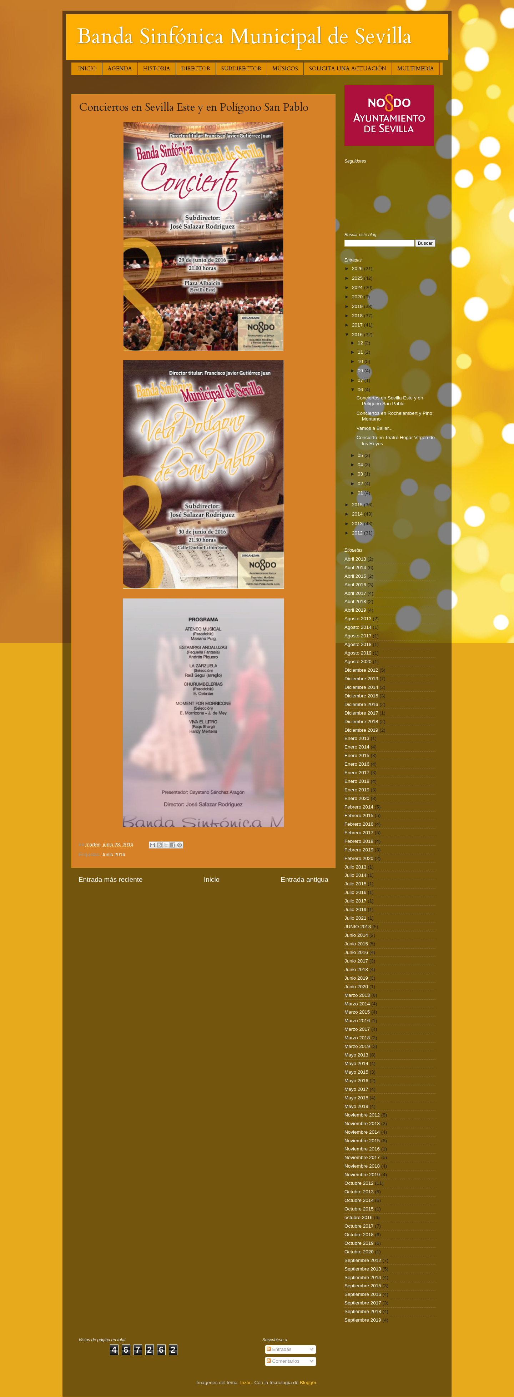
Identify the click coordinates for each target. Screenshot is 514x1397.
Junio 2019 (356, 978)
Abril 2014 (355, 567)
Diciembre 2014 (361, 687)
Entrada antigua (304, 879)
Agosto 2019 (358, 653)
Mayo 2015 (356, 1072)
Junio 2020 (356, 986)
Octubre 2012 (359, 1183)
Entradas (279, 1349)
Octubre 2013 (359, 1191)
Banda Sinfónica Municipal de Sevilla (244, 36)
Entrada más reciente (111, 879)
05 (361, 455)
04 (361, 464)
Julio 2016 (355, 892)
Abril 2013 (355, 559)
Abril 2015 (355, 576)
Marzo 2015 (357, 1012)
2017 (358, 325)
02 (361, 483)
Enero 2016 (356, 764)
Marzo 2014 (357, 1003)
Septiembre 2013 (362, 1269)
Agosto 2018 (358, 644)
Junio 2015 (356, 943)
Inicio (212, 879)
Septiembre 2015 (362, 1285)
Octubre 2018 (359, 1234)
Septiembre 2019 (362, 1320)
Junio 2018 (356, 969)
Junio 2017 (356, 961)
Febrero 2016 (358, 824)
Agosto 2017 (358, 635)
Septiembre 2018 (362, 1311)
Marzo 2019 (357, 1046)
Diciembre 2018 (361, 721)
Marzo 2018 (357, 1037)
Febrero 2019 (358, 849)
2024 (358, 287)
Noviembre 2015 (362, 1140)
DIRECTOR (195, 68)
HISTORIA (156, 68)
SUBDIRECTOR (241, 68)
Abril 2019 (355, 610)
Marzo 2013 (357, 995)
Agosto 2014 (358, 627)
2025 (358, 278)
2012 (358, 533)
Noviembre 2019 (362, 1174)
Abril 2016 (355, 584)
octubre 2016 (358, 1217)
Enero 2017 (356, 772)
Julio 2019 (355, 909)
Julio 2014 (355, 875)
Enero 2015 (356, 755)
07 (361, 380)
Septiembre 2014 (362, 1277)
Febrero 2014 (358, 807)
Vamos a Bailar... (375, 428)
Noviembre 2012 (362, 1115)
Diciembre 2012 (361, 670)
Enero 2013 (356, 738)
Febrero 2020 (358, 858)
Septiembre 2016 (362, 1294)
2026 (358, 268)
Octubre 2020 (359, 1251)
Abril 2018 (355, 601)
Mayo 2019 (356, 1106)
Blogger (308, 1382)
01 (361, 493)
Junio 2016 (113, 854)
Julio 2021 (355, 918)
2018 (358, 315)
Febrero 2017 (358, 832)
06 (361, 389)
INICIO (87, 68)
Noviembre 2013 (362, 1123)
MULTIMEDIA (415, 68)
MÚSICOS (285, 68)
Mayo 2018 (356, 1097)
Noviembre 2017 (362, 1157)
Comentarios (283, 1361)
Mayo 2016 (356, 1080)
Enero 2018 (356, 781)
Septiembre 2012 (362, 1260)
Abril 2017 (355, 593)
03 (361, 474)
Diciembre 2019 (361, 730)
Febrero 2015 (358, 815)
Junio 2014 (356, 935)
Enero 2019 (356, 789)
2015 (358, 504)
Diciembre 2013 (361, 678)
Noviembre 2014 (362, 1132)
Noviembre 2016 (362, 1149)
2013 (358, 523)
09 (361, 370)
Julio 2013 (355, 867)
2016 (358, 334)
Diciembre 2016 (361, 704)
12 (361, 342)
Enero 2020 (356, 798)
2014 (358, 514)
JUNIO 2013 (357, 926)
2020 (358, 296)
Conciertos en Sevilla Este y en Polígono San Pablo (390, 400)
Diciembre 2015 (361, 695)
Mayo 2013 (356, 1055)
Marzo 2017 (357, 1029)
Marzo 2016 (357, 1020)
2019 (358, 306)
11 (361, 352)
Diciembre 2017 (361, 713)
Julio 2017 (355, 901)
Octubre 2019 (359, 1243)
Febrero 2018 (358, 841)
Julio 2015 (355, 883)
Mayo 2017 (356, 1089)
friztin (246, 1382)
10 (361, 361)
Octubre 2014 (359, 1200)
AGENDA (120, 68)
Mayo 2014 (356, 1063)
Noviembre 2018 (362, 1166)
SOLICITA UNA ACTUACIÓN (347, 68)
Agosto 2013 (358, 618)
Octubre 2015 (359, 1209)
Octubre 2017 (359, 1226)
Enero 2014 (356, 747)
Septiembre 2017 (362, 1303)
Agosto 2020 (358, 661)
